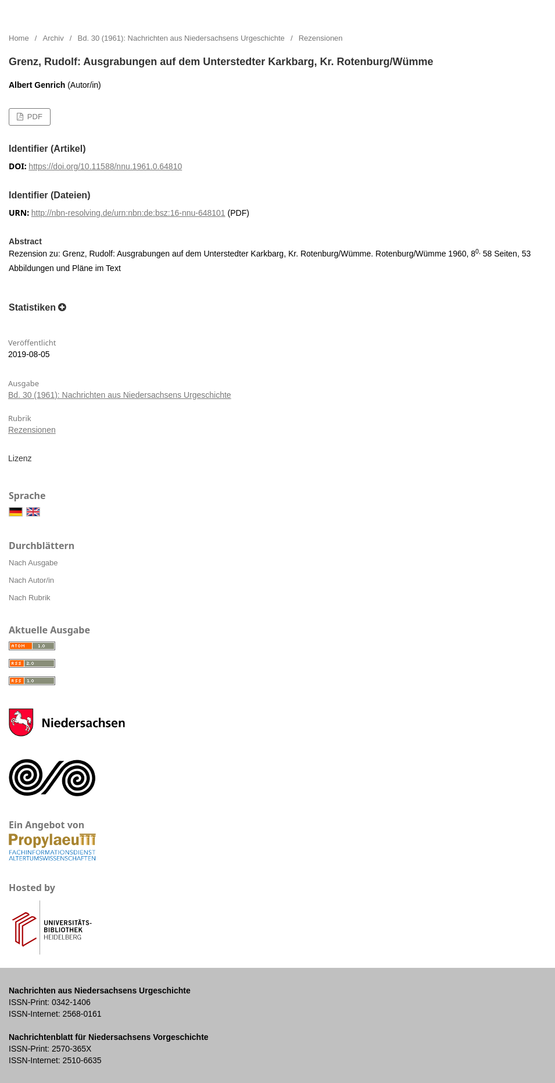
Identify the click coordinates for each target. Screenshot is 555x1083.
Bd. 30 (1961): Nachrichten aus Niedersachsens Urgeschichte (181, 38)
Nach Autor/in (31, 580)
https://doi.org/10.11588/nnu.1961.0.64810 (105, 166)
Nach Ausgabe (33, 562)
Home (19, 38)
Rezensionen (32, 429)
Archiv (53, 38)
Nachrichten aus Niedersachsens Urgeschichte (131, 11)
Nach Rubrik (30, 597)
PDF (33, 116)
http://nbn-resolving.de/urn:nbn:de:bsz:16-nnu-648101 (128, 213)
